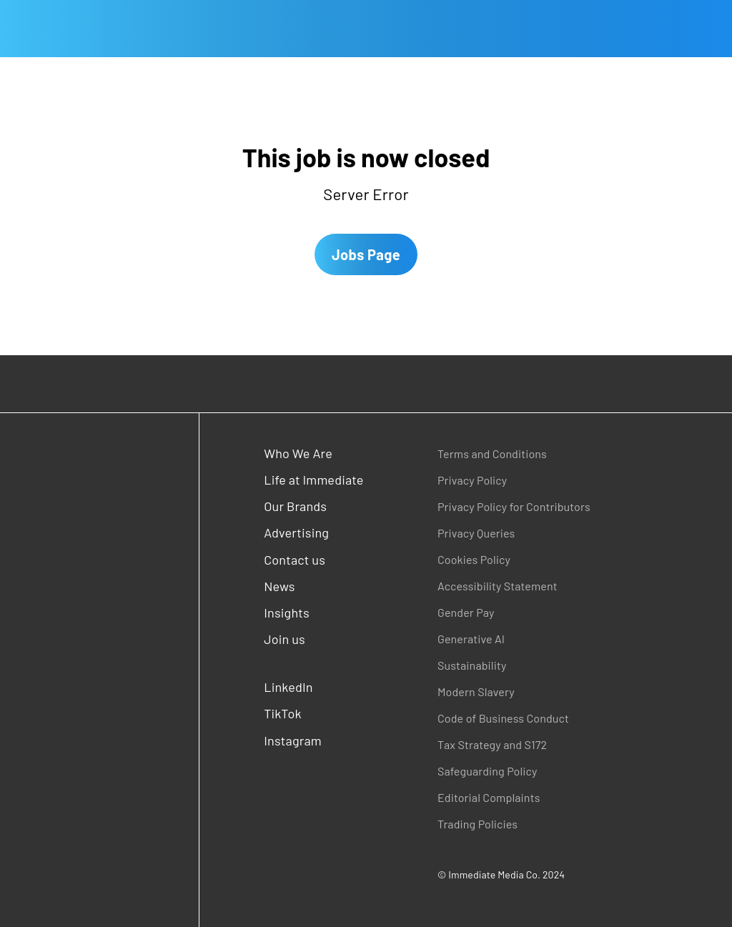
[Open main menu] (11, 28)
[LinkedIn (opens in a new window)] (315, 687)
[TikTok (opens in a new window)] (315, 713)
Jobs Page (366, 254)
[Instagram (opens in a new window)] (315, 741)
